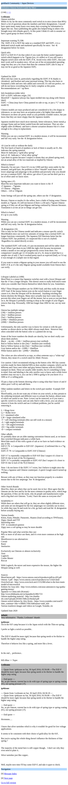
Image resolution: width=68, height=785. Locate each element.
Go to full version (8, 783)
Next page (8, 778)
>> (9, 12)
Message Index (10, 774)
